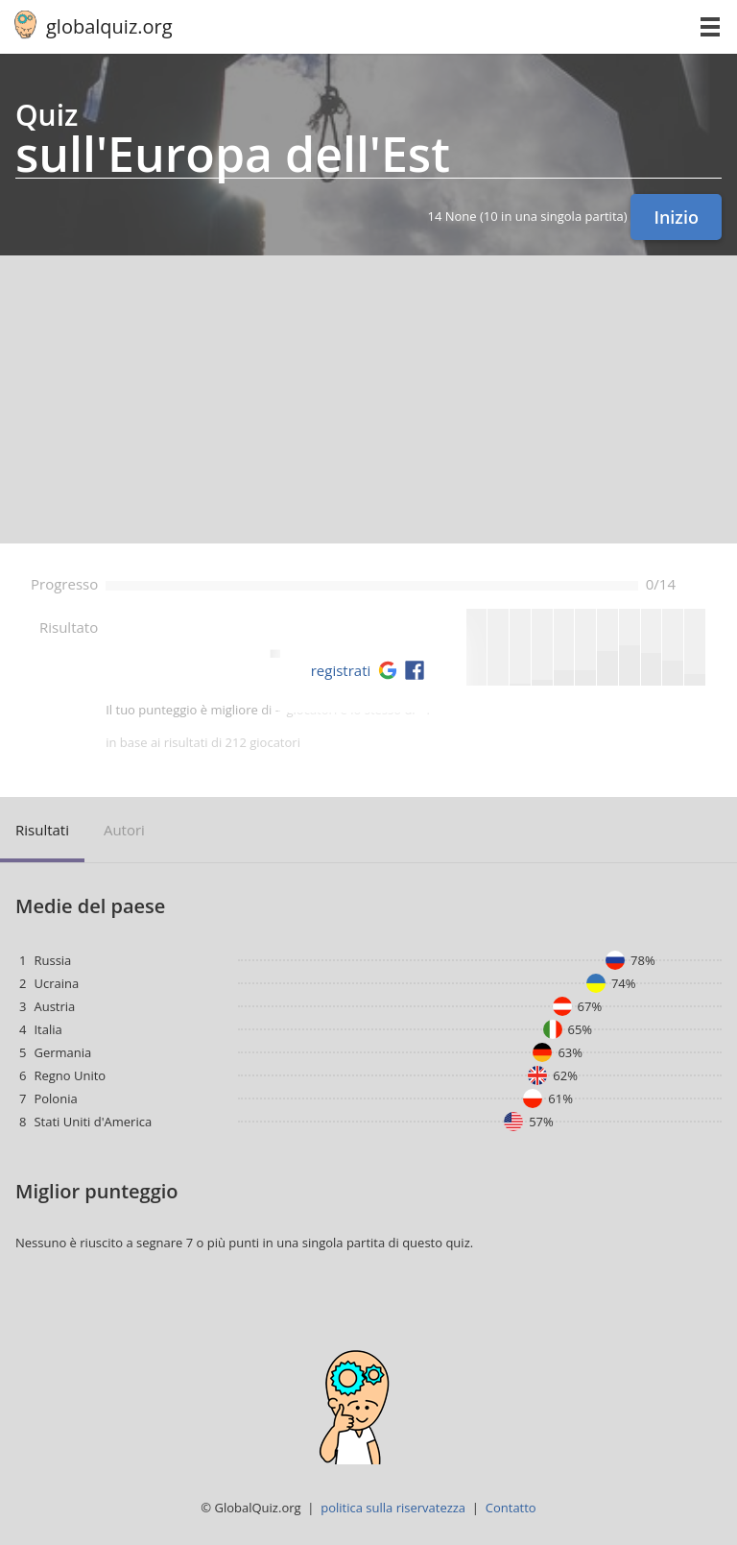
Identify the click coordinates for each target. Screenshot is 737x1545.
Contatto (511, 1507)
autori (124, 829)
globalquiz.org (109, 26)
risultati (42, 829)
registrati (341, 670)
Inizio (676, 217)
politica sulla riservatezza (393, 1507)
